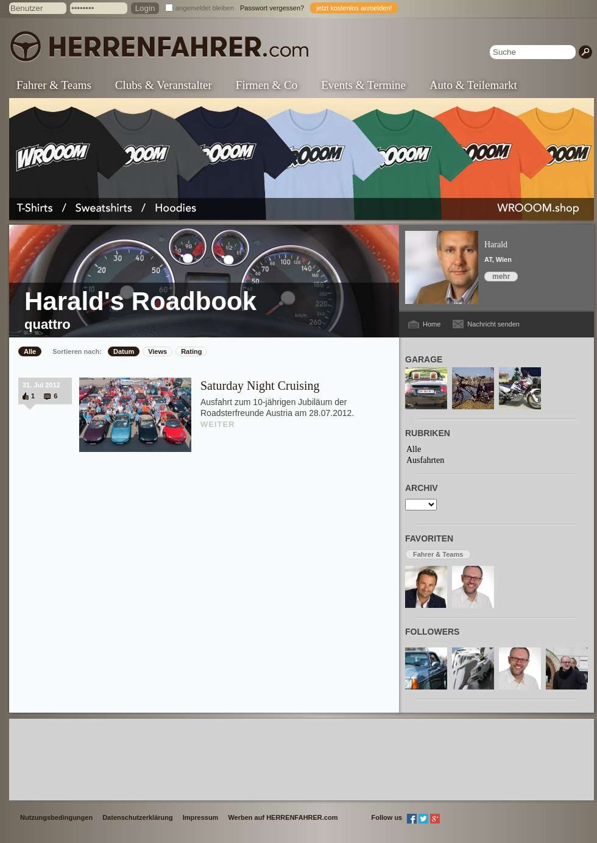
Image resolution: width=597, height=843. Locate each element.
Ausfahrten (425, 460)
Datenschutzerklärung (137, 817)
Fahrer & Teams (53, 85)
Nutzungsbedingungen (56, 817)
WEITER (217, 424)
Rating (191, 351)
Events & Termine (363, 85)
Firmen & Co (266, 85)
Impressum (201, 817)
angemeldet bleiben (204, 8)
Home (431, 324)
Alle (30, 351)
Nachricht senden (493, 324)
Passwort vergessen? (272, 8)
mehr (501, 276)
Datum (123, 351)
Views (157, 351)
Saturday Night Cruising (260, 385)
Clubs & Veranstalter (163, 85)
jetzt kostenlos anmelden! (354, 8)
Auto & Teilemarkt (473, 85)
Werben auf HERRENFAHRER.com (282, 817)
